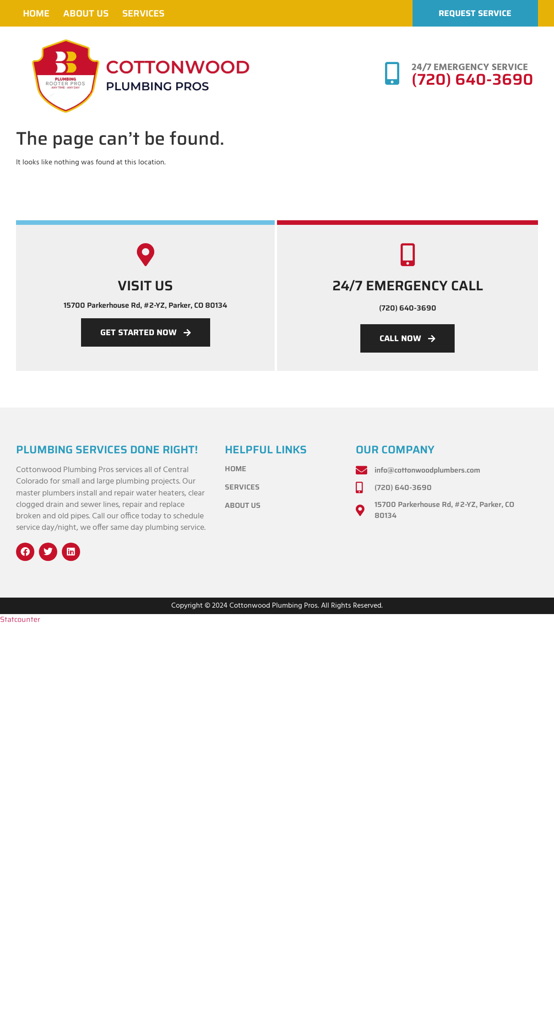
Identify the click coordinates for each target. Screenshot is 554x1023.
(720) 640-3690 (472, 79)
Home (36, 13)
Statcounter (20, 619)
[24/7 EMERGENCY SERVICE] (391, 73)
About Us (86, 13)
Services (143, 13)
